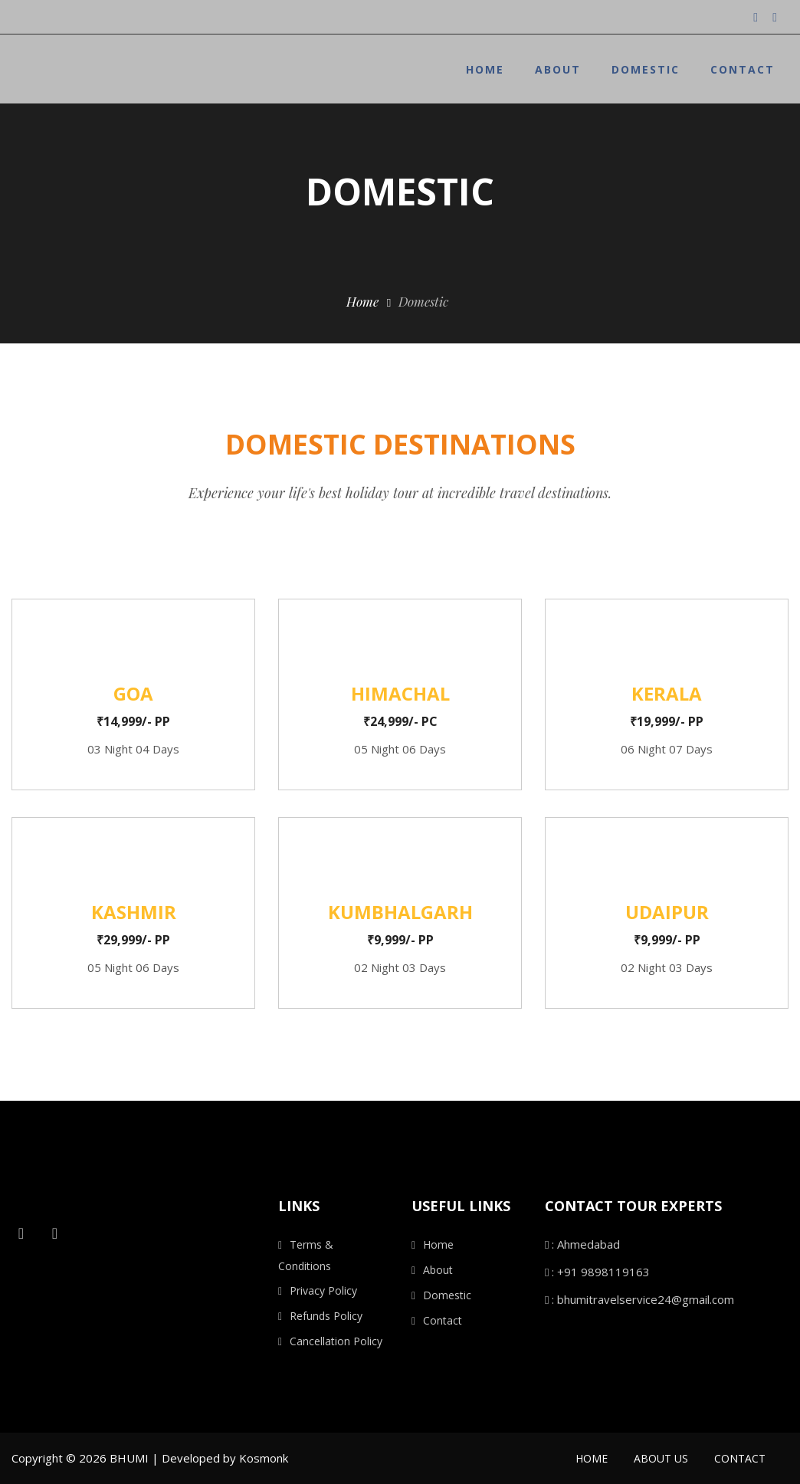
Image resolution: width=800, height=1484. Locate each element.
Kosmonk (263, 1458)
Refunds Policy (326, 1315)
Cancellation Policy (336, 1341)
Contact (742, 69)
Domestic (645, 69)
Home (485, 69)
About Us (661, 1458)
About (558, 69)
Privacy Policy (323, 1290)
